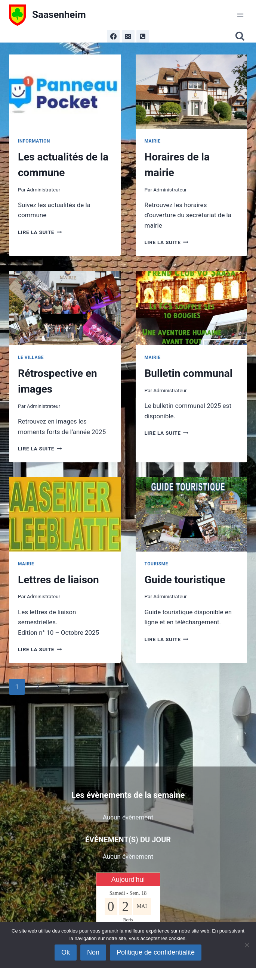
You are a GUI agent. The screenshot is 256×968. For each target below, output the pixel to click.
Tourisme (157, 563)
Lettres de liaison (58, 580)
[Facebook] (113, 36)
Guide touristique (185, 580)
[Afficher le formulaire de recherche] (241, 36)
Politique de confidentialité (156, 952)
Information (34, 141)
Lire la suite (40, 232)
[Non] (246, 945)
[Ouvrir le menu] (240, 15)
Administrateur (44, 190)
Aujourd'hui (128, 879)
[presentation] (65, 91)
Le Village (31, 357)
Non (93, 952)
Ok (65, 952)
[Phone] (142, 36)
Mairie (153, 141)
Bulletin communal (189, 373)
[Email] (128, 36)
